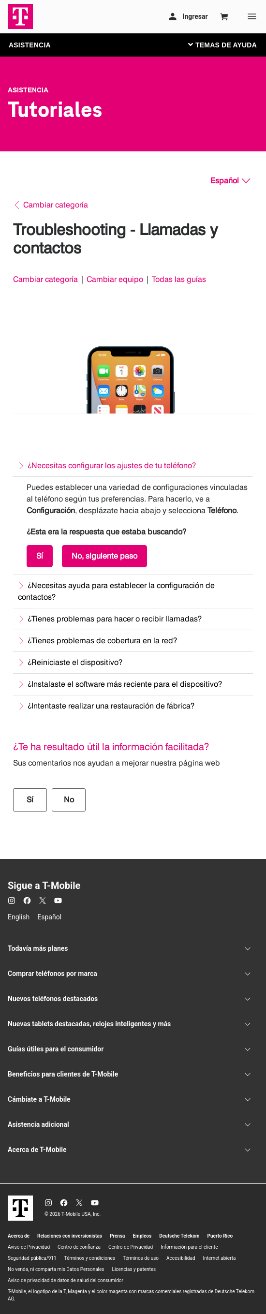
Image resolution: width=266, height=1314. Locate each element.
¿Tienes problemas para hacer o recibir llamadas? (115, 618)
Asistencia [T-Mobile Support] (28, 90)
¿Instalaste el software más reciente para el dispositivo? (125, 684)
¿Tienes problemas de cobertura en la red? (102, 640)
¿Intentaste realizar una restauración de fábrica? (111, 705)
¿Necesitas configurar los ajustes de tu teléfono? (112, 465)
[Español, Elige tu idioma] (230, 181)
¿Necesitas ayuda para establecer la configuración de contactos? (116, 591)
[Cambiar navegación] (229, 44)
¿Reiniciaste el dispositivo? (75, 662)
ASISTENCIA (30, 45)
